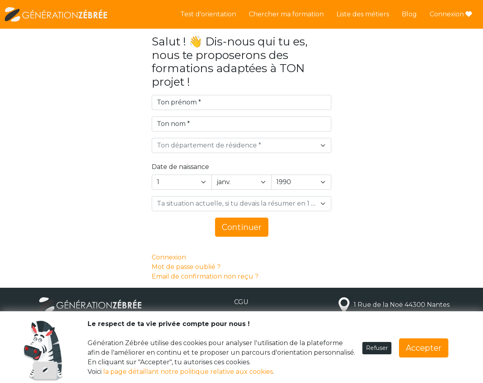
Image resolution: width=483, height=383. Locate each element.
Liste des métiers (362, 14)
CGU (241, 302)
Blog (409, 14)
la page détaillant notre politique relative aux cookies (188, 371)
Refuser (377, 348)
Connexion (451, 14)
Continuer (242, 227)
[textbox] (237, 145)
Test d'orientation (208, 14)
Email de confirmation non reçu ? (205, 276)
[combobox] (241, 145)
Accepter (424, 348)
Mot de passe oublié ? (186, 267)
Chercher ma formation (286, 14)
